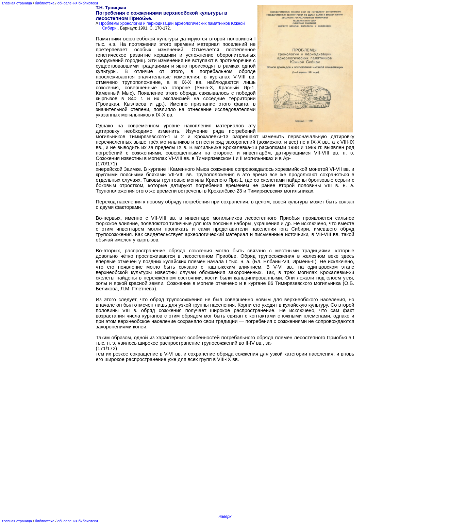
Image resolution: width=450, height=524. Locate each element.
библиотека (44, 3)
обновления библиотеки (77, 3)
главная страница (17, 3)
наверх (224, 516)
